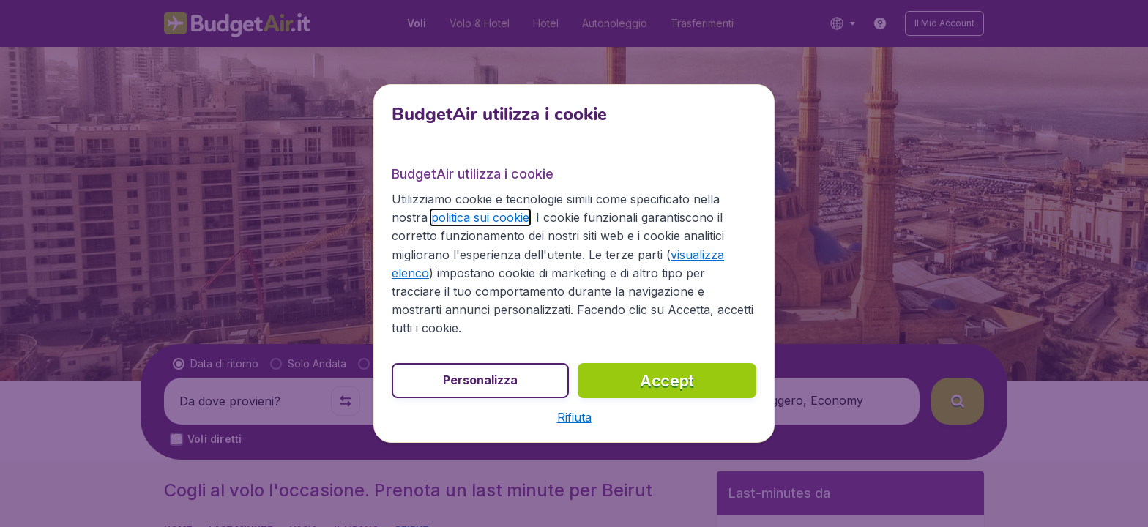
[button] (574, 417)
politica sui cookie (480, 217)
